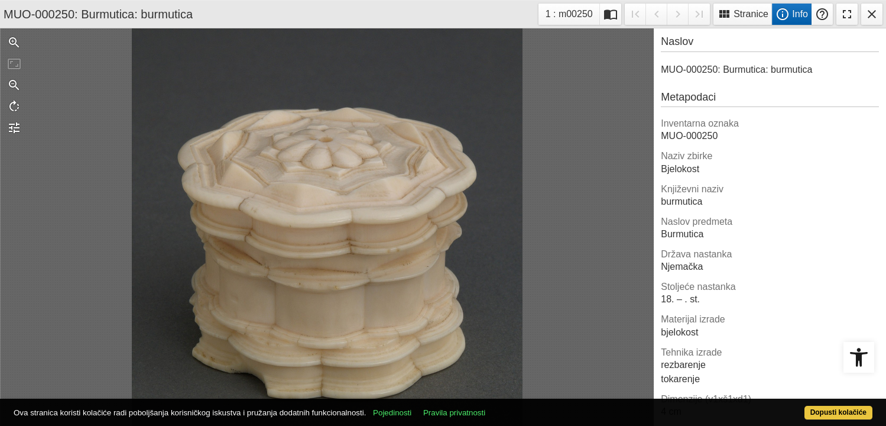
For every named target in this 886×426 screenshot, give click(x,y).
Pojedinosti (436, 406)
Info (791, 14)
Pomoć (822, 14)
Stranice (742, 14)
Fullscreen (847, 14)
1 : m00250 (572, 13)
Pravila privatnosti (499, 406)
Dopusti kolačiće (791, 406)
